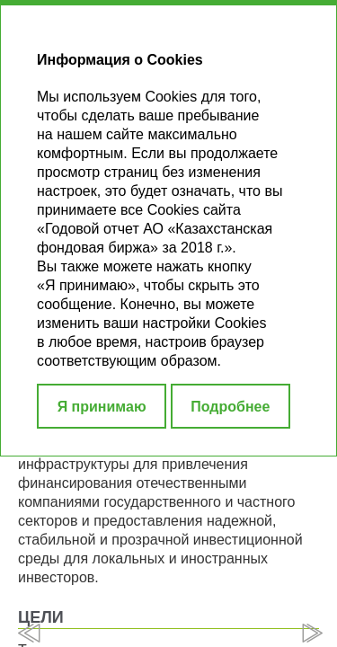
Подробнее (230, 406)
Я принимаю (102, 406)
